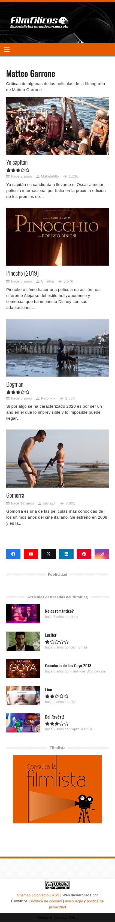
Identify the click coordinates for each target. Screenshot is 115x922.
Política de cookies (46, 901)
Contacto (41, 895)
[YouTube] (31, 554)
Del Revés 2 (54, 717)
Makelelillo (50, 176)
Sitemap (24, 895)
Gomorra (15, 495)
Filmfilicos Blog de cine (87, 672)
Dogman (14, 384)
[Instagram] (102, 554)
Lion (48, 690)
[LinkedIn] (66, 554)
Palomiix (48, 398)
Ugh (73, 702)
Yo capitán (17, 162)
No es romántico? (59, 611)
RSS (55, 895)
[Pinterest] (84, 554)
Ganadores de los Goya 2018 (68, 666)
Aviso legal (74, 901)
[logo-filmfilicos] (39, 22)
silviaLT (49, 503)
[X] (48, 554)
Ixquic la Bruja (81, 729)
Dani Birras (78, 648)
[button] (7, 49)
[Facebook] (13, 554)
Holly (74, 617)
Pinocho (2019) (22, 273)
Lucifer (50, 635)
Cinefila (47, 281)
